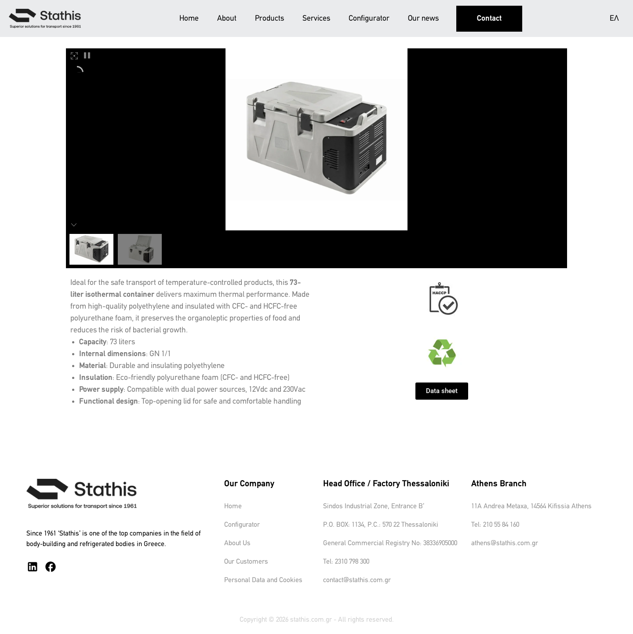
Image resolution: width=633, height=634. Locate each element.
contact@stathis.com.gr (357, 580)
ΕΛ (614, 19)
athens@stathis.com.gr (504, 543)
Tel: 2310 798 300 (346, 561)
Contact (489, 19)
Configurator (369, 19)
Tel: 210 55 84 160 (495, 524)
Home (189, 19)
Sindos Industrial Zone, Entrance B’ (373, 506)
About (226, 19)
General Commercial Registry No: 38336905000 (390, 543)
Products (269, 19)
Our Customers (246, 561)
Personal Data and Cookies (263, 580)
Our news (423, 19)
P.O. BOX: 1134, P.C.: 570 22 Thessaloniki (380, 524)
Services (316, 19)
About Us (237, 543)
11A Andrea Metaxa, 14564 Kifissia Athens (531, 506)
